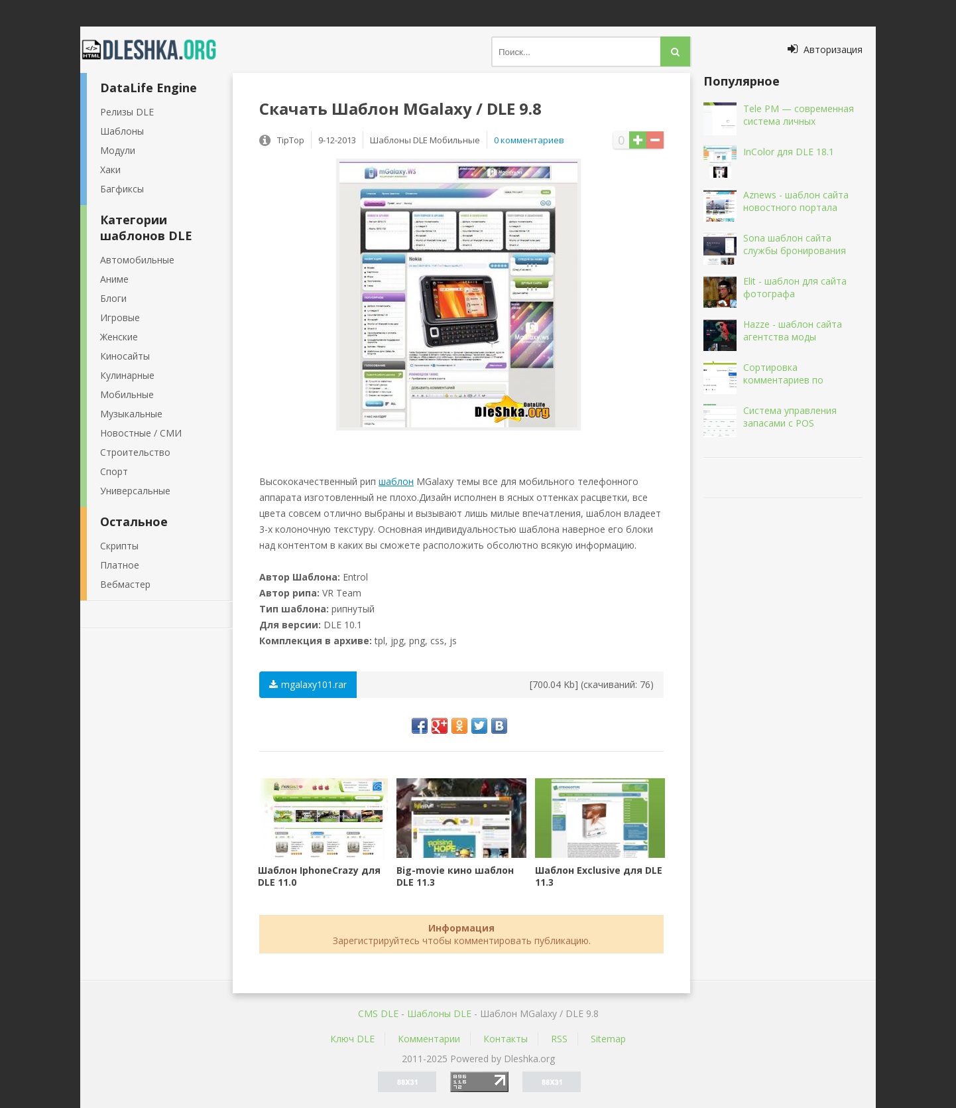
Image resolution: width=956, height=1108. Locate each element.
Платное (119, 565)
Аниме (114, 279)
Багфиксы (122, 188)
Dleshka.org (156, 50)
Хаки (110, 169)
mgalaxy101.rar (308, 684)
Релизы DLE (127, 111)
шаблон (396, 481)
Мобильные (127, 394)
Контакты (505, 1038)
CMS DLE (378, 1013)
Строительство (135, 452)
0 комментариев (529, 140)
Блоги (113, 298)
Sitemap (608, 1038)
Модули (117, 150)
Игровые (120, 317)
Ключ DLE (352, 1038)
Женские (119, 336)
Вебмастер (125, 584)
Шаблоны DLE (439, 1013)
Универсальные (135, 490)
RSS (559, 1038)
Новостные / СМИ (141, 433)
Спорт (114, 471)
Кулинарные (127, 375)
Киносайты (125, 356)
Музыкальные (131, 413)
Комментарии (429, 1038)
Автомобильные (137, 259)
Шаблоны (122, 131)
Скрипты (119, 545)
